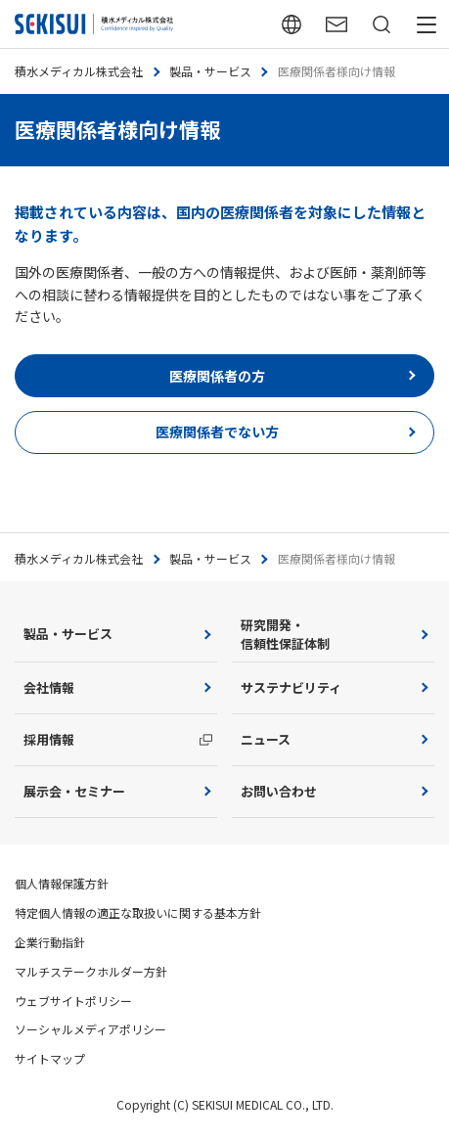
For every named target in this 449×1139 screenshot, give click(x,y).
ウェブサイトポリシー (73, 1000)
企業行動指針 (50, 942)
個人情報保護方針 (62, 883)
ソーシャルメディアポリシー (90, 1029)
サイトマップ (50, 1058)
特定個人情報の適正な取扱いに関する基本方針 (138, 912)
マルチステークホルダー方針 (91, 971)
